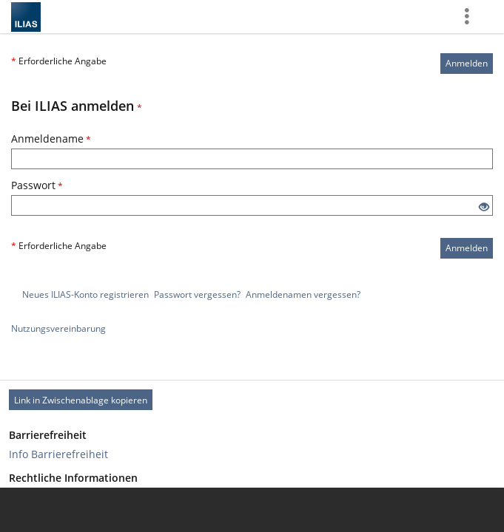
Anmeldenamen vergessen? (303, 294)
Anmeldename (51, 139)
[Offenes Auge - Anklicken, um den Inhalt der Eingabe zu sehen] (484, 207)
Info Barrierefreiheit (58, 454)
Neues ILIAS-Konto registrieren (85, 294)
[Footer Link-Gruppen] (252, 466)
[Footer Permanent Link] (252, 400)
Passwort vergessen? (197, 294)
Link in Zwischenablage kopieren (80, 400)
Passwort (37, 185)
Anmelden (467, 63)
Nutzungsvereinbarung (58, 328)
